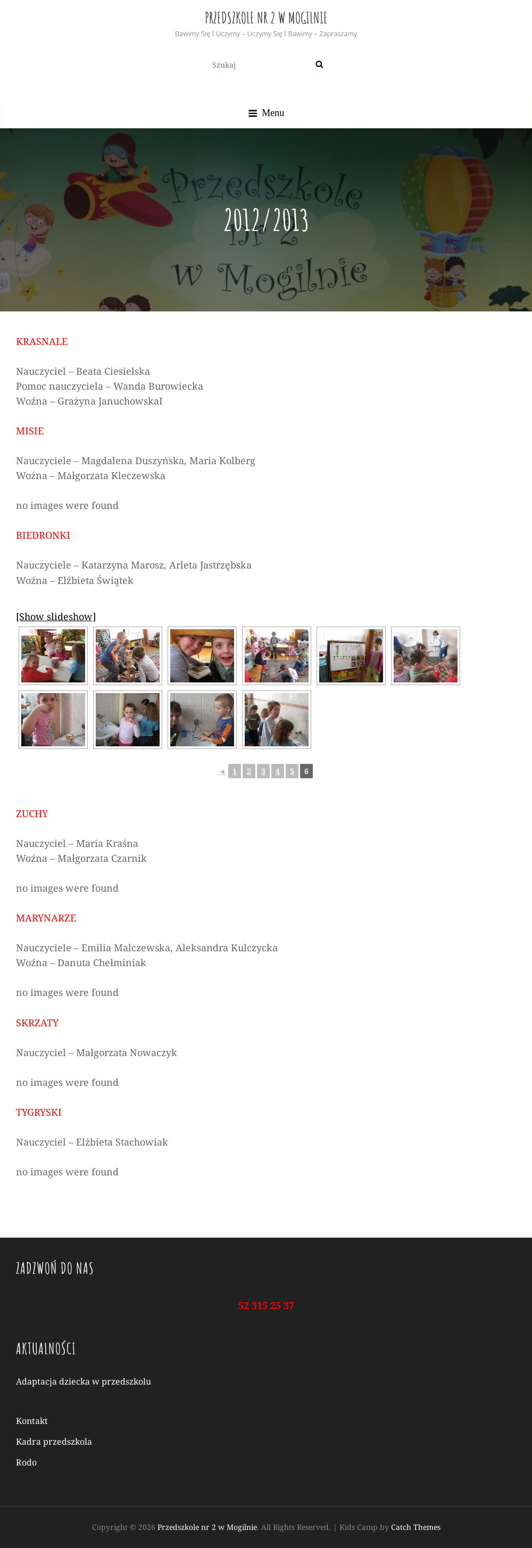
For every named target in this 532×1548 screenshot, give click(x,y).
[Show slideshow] (56, 616)
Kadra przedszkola (54, 1441)
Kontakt (32, 1421)
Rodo (26, 1462)
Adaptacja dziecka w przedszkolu (83, 1381)
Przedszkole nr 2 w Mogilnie (266, 18)
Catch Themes (415, 1527)
